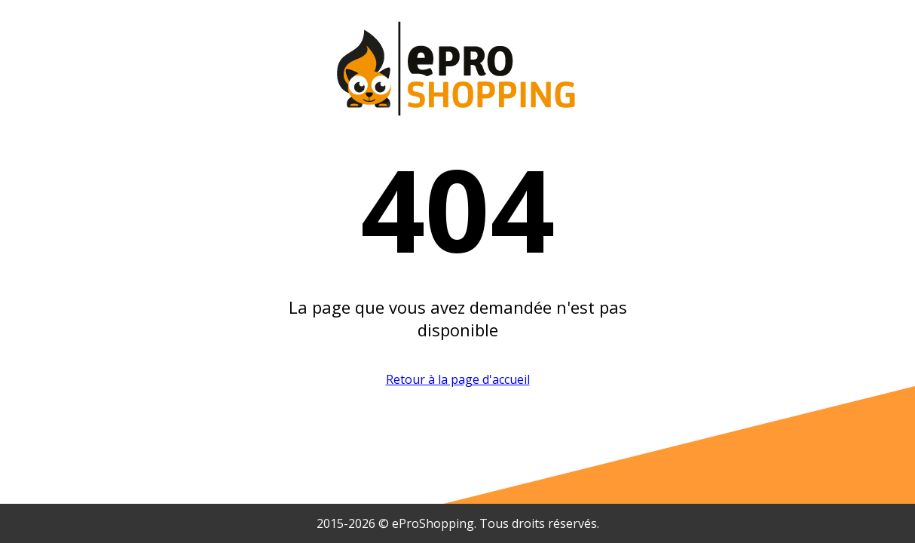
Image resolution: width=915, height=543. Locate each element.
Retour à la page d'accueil (458, 379)
